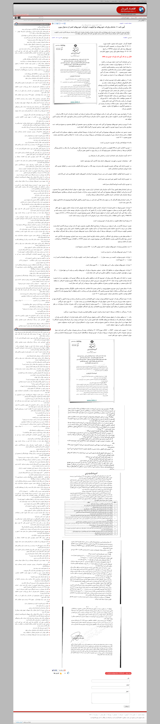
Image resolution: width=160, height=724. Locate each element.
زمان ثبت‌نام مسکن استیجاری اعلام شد (38, 285)
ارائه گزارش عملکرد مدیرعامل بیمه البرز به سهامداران (34, 35)
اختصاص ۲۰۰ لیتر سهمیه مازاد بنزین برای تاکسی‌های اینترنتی (33, 249)
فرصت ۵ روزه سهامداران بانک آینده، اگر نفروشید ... (35, 114)
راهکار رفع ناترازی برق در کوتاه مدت (39, 375)
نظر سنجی (114, 1)
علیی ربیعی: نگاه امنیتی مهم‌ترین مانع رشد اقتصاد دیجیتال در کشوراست (32, 157)
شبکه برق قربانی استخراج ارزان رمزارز (38, 137)
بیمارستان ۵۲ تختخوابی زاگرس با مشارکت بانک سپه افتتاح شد (33, 372)
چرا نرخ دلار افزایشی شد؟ (41, 313)
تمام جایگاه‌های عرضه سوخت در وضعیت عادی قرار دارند (34, 67)
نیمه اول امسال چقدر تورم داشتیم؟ (39, 190)
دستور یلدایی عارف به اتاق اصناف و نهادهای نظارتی (35, 59)
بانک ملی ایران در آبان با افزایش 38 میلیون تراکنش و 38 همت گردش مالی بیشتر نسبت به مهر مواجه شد (32, 316)
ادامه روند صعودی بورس (42, 262)
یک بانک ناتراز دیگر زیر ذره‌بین (41, 193)
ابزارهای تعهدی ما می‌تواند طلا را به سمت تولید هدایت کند (33, 229)
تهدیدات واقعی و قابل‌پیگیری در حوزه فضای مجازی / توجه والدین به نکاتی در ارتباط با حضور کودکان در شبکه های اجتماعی (32, 124)
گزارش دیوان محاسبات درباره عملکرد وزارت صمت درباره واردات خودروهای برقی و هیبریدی (32, 369)
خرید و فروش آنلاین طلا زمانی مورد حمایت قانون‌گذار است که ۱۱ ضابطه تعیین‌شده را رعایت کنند (32, 149)
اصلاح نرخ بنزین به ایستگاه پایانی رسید (38, 206)
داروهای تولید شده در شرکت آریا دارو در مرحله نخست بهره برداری (32, 213)
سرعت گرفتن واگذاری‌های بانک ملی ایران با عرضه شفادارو (33, 325)
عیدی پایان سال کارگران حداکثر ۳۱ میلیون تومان (36, 247)
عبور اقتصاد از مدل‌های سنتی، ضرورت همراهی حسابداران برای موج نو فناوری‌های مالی (32, 236)
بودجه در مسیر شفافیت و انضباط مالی (38, 306)
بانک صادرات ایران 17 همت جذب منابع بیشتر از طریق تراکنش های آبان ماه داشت (32, 83)
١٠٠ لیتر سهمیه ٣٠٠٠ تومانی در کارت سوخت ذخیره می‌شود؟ (33, 283)
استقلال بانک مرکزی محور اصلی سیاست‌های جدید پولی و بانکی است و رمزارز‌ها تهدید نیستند (32, 244)
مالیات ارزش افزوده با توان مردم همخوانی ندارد (36, 135)
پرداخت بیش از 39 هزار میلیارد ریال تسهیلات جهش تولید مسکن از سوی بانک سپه (32, 103)
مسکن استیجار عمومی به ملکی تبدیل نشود (37, 42)
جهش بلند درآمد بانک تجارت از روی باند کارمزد (36, 398)
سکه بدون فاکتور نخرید (42, 311)
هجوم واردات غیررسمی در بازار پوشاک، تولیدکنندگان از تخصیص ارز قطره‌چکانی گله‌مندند (32, 276)
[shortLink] (115, 673)
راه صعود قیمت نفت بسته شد (40, 140)
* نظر (127, 691)
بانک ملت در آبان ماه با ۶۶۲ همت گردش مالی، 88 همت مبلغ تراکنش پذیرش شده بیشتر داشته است (32, 209)
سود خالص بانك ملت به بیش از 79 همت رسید (37, 227)
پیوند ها (121, 1)
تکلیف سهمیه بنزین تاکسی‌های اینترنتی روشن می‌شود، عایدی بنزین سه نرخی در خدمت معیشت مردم (32, 280)
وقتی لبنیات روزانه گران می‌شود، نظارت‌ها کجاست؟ (35, 304)
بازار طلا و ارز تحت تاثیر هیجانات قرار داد (38, 56)
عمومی (121, 23)
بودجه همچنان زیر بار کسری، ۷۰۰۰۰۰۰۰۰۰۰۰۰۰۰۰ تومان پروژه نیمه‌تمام (32, 301)
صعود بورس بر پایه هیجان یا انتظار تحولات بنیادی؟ (36, 44)
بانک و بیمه (134, 17)
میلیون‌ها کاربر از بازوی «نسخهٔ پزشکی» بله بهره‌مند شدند (34, 293)
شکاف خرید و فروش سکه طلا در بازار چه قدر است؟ (35, 364)
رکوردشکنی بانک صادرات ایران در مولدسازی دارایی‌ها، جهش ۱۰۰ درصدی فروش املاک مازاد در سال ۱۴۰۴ (32, 32)
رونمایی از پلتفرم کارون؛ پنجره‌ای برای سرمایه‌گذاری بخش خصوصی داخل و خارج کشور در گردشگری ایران (32, 165)
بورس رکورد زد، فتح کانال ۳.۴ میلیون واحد (37, 388)
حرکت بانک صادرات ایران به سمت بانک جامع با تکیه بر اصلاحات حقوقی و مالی (32, 232)
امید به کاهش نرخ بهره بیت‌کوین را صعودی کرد (36, 258)
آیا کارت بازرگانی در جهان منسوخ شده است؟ (37, 379)
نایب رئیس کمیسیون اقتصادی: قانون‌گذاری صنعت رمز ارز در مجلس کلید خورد (32, 255)
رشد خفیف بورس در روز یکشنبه (40, 298)
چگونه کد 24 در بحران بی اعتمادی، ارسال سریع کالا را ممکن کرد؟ (32, 224)
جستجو (126, 1)
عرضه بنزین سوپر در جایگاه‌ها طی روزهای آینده (36, 73)
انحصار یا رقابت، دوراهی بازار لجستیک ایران (37, 323)
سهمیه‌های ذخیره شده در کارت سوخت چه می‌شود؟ (35, 309)
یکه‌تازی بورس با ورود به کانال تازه (40, 197)
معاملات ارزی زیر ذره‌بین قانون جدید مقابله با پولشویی (34, 296)
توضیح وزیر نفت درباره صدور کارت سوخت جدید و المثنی (34, 202)
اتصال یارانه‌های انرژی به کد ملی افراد (38, 271)
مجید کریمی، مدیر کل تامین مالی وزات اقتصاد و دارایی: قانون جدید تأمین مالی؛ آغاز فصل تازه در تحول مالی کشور (32, 153)
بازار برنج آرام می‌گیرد (43, 27)
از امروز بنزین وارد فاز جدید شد (40, 80)
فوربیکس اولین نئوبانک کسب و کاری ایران (38, 222)
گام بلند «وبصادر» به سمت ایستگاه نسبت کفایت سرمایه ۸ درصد (32, 174)
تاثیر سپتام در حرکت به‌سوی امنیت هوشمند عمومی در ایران (33, 168)
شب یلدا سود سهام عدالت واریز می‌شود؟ (37, 40)
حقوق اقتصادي (125, 17)
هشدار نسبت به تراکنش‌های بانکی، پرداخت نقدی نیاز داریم (33, 48)
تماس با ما (144, 1)
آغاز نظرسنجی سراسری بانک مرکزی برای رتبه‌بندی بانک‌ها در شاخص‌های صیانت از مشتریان (32, 99)
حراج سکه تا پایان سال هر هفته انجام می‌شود (37, 366)
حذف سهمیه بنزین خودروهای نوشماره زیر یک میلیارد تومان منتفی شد (32, 181)
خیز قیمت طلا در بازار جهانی (41, 377)
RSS (102, 1)
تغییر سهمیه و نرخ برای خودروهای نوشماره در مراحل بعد (34, 61)
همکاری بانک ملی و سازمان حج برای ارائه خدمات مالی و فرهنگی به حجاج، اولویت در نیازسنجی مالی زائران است (32, 107)
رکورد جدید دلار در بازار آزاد (41, 195)
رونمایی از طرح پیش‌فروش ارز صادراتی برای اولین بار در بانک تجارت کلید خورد (32, 91)
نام (128, 678)
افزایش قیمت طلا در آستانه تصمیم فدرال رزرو (36, 142)
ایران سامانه (19, 722)
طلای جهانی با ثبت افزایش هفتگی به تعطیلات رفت (35, 76)
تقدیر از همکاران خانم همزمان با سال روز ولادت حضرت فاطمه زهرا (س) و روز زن (32, 87)
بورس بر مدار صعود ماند (42, 121)
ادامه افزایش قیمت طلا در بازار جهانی (39, 273)
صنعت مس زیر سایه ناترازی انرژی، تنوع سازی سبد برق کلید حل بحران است (32, 401)
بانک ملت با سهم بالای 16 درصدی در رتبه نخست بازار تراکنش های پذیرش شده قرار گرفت (32, 145)
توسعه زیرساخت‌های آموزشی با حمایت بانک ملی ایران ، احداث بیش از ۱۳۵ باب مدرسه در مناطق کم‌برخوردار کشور (32, 171)
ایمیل (127, 685)
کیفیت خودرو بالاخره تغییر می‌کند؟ (39, 384)
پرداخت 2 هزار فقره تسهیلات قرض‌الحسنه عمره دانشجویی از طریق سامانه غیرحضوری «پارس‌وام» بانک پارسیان (32, 395)
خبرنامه (132, 1)
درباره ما (107, 1)
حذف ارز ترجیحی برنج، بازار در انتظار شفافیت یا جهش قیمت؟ (33, 252)
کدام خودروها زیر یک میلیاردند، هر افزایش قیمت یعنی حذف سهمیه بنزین (32, 111)
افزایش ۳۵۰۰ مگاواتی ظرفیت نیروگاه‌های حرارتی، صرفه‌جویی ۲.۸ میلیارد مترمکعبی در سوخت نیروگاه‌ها (32, 267)
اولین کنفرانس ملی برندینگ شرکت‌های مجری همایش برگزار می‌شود (32, 320)
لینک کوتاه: (128, 673)
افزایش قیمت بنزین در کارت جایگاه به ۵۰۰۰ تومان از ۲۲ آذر (33, 260)
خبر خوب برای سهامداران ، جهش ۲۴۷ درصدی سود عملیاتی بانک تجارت (32, 95)
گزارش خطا (56, 673)
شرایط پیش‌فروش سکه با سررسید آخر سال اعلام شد (35, 127)
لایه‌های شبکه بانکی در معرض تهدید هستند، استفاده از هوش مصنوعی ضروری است (32, 64)
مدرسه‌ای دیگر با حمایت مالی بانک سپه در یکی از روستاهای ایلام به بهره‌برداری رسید (32, 240)
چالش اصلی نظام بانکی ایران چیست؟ (38, 129)
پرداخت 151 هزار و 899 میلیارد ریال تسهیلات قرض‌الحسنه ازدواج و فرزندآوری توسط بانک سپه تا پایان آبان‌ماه (32, 177)
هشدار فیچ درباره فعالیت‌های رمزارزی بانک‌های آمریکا (35, 204)
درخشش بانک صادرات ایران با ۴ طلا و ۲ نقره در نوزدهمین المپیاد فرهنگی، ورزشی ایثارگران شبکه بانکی (32, 409)
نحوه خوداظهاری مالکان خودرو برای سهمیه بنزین (36, 199)
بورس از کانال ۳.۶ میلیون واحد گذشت (39, 46)
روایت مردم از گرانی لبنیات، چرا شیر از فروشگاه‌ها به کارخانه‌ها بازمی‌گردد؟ (32, 70)
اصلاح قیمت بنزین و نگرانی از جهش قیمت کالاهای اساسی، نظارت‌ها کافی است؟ (32, 117)
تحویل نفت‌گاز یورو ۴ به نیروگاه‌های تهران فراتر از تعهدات (34, 386)
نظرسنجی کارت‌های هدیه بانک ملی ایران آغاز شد (36, 37)
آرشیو (138, 1)
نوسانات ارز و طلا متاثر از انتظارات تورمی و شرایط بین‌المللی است (31, 264)
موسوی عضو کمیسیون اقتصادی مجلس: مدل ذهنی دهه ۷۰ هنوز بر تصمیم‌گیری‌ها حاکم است (32, 161)
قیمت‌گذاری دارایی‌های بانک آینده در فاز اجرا (37, 362)
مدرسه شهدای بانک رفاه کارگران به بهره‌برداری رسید (35, 29)
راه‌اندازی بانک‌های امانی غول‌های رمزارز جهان (36, 78)
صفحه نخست (142, 17)
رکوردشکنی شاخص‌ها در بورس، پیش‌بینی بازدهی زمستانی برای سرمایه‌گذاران (32, 132)
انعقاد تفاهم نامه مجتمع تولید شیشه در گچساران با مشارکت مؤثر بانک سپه (32, 391)
